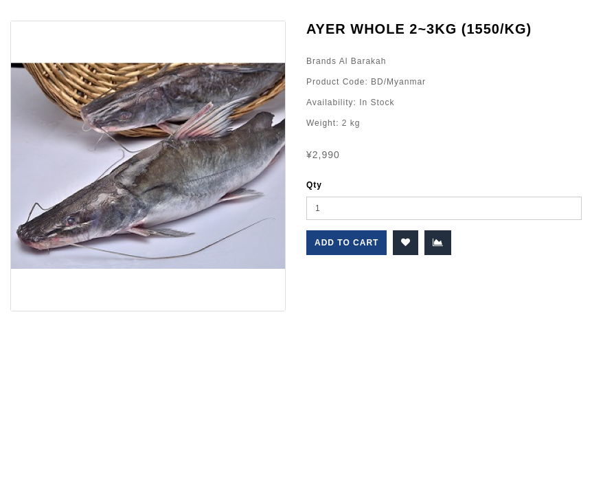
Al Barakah (361, 61)
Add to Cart (346, 243)
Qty (314, 185)
